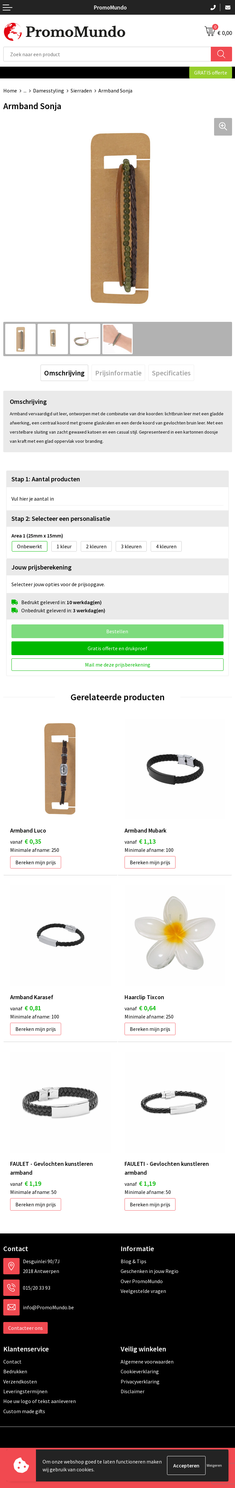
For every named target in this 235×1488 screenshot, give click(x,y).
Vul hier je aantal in (32, 498)
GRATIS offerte (210, 72)
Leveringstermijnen (25, 1391)
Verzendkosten (20, 1381)
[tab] (64, 373)
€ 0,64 (140, 1008)
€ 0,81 (25, 1008)
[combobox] (107, 54)
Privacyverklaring (140, 1381)
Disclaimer (132, 1391)
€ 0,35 (25, 841)
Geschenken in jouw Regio (149, 1271)
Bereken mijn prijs (35, 862)
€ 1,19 (25, 1183)
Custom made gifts (24, 1411)
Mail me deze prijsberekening (117, 664)
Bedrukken (15, 1371)
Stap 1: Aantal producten (45, 479)
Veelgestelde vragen (143, 1291)
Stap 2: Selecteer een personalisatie (60, 518)
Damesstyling (48, 90)
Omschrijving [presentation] (64, 372)
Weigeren (214, 1465)
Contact (12, 1361)
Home (10, 90)
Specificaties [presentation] (171, 372)
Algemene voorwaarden (147, 1361)
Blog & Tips (133, 1261)
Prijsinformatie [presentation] (118, 372)
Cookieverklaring (140, 1371)
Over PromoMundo (142, 1281)
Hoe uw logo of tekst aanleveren (39, 1401)
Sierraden (81, 90)
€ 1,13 (140, 841)
